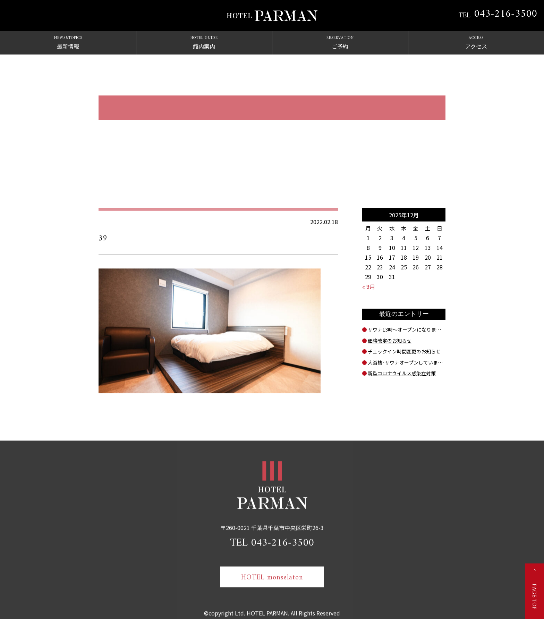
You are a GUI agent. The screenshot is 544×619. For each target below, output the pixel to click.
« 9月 (368, 286)
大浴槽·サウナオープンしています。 (406, 362)
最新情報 (68, 42)
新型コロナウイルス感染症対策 (402, 373)
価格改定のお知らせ (389, 340)
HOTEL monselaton (272, 583)
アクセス (476, 42)
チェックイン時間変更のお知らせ (404, 351)
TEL (498, 14)
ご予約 (340, 42)
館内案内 (204, 42)
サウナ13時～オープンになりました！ (406, 329)
